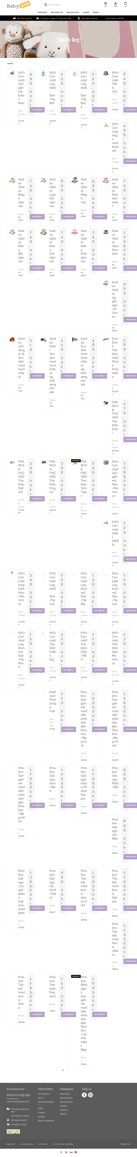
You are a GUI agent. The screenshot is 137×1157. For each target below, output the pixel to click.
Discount (64, 1110)
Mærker (96, 12)
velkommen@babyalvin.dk (18, 1102)
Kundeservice (44, 1094)
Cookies (41, 1113)
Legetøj (86, 12)
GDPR (40, 1109)
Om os (41, 1098)
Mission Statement (46, 1121)
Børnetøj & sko (57, 12)
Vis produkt (99, 1014)
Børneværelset (73, 12)
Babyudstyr (42, 12)
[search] (63, 4)
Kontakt (41, 1117)
